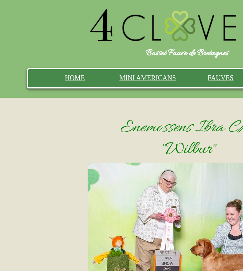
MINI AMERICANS (147, 78)
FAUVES (221, 78)
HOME (75, 78)
